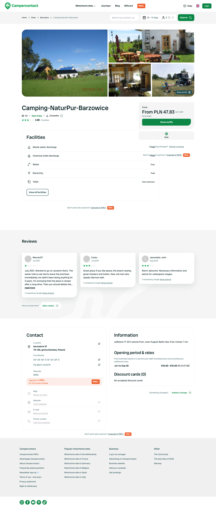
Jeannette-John (158, 257)
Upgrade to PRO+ (98, 207)
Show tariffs (166, 122)
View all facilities (37, 192)
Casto (94, 257)
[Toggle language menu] (197, 6)
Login (207, 6)
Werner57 (38, 257)
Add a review (50, 306)
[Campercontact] (22, 6)
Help (187, 5)
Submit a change (176, 146)
